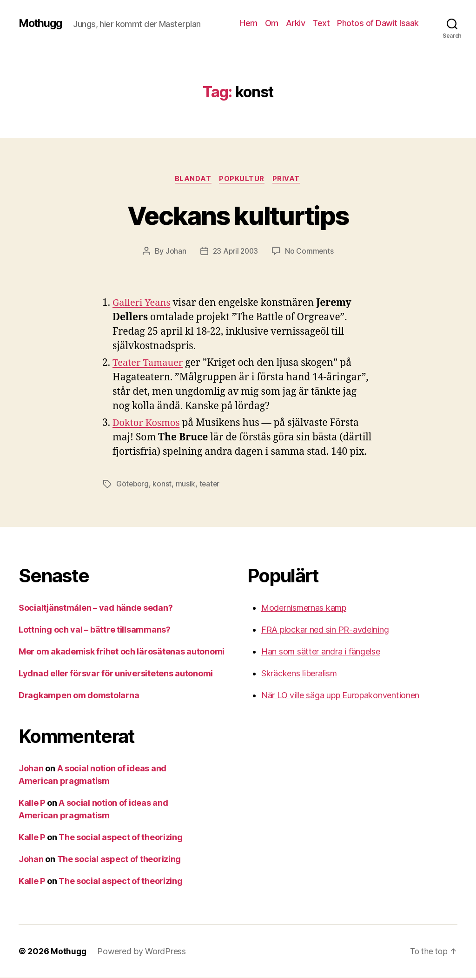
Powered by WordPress (142, 952)
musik (186, 484)
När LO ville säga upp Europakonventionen (340, 696)
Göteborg (133, 484)
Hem (249, 23)
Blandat (192, 179)
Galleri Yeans (142, 303)
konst (162, 484)
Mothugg (42, 23)
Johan (174, 251)
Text (321, 23)
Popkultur (242, 179)
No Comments (310, 251)
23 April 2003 (235, 251)
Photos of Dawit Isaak (378, 23)
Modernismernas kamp (303, 608)
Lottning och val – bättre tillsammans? (95, 630)
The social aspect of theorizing (121, 838)
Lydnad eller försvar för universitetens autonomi (116, 674)
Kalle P (32, 803)
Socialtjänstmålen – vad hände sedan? (95, 608)
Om (271, 23)
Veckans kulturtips (238, 215)
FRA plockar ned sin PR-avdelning (325, 630)
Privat (288, 179)
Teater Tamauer (149, 363)
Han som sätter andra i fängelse (320, 652)
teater (210, 484)
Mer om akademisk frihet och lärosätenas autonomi (122, 652)
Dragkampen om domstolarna (79, 696)
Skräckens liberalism (299, 674)
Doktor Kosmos (147, 424)
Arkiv (295, 23)
